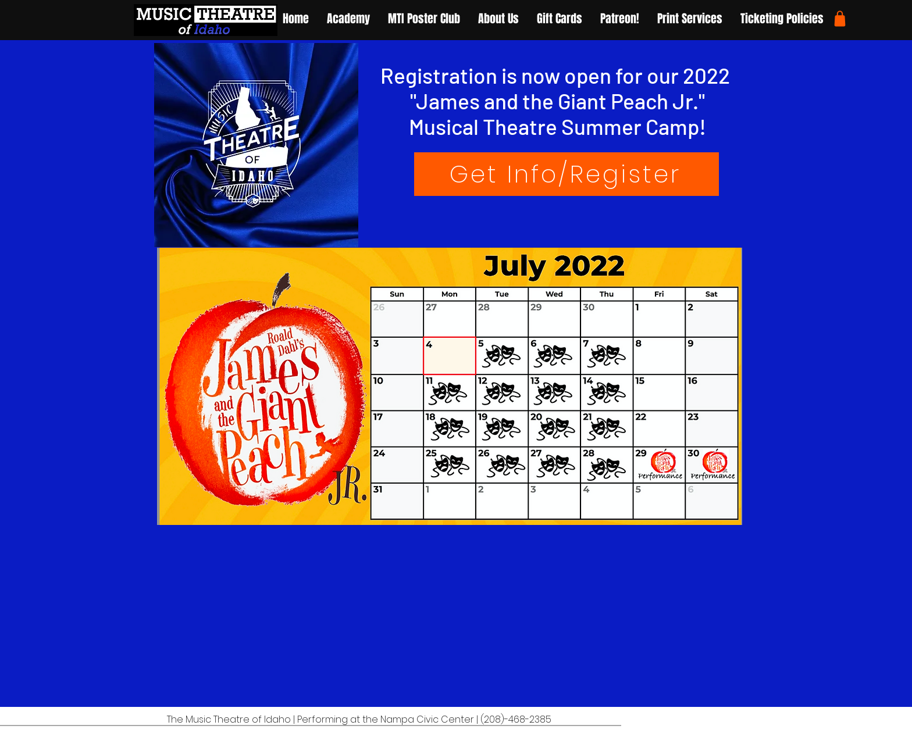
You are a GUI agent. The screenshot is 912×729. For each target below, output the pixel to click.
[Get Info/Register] (566, 174)
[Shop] (839, 18)
